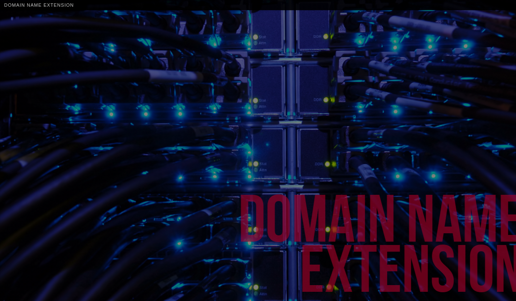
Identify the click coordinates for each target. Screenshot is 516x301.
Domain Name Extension (39, 5)
